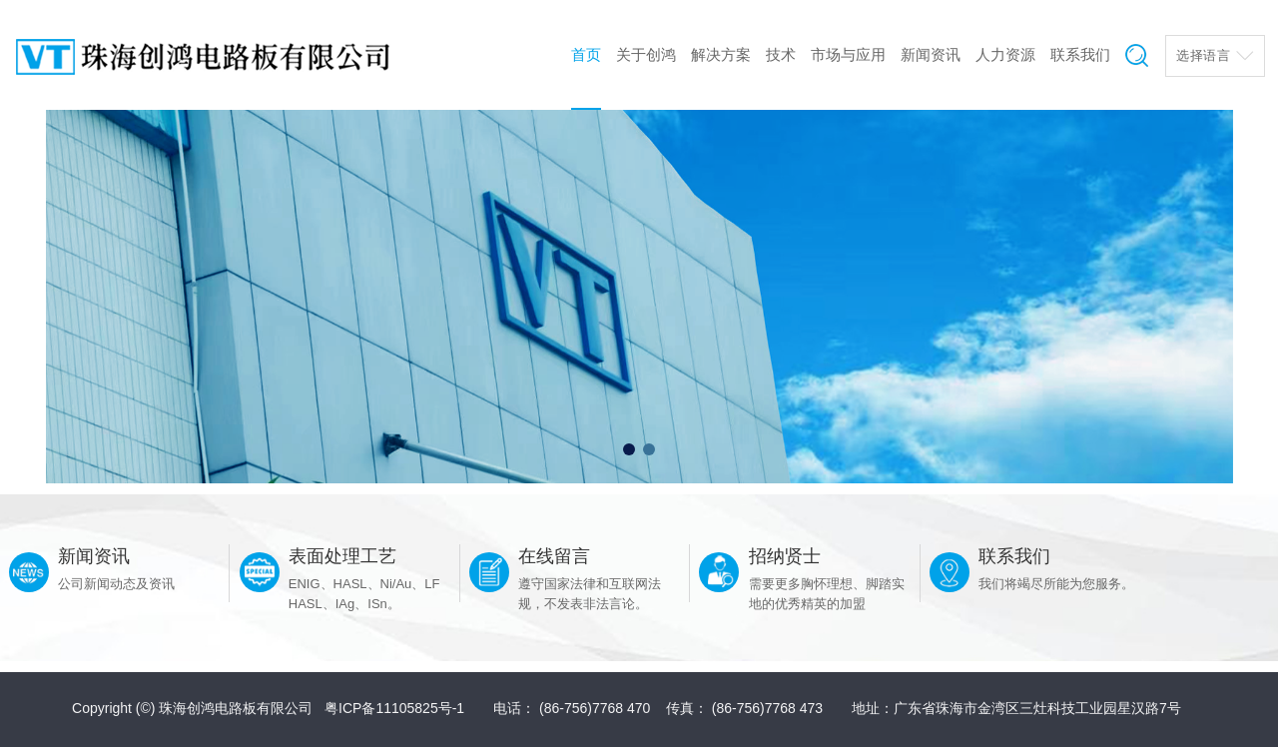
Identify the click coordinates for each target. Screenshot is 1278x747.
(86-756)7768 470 (594, 708)
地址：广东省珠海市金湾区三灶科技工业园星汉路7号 (1016, 708)
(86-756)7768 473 (767, 708)
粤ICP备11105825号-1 (394, 708)
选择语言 (1203, 55)
